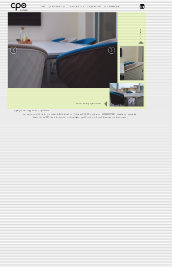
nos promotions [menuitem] (75, 6)
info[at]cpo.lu (121, 114)
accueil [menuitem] (42, 6)
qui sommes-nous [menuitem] (56, 6)
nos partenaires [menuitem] (93, 6)
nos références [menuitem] (111, 6)
